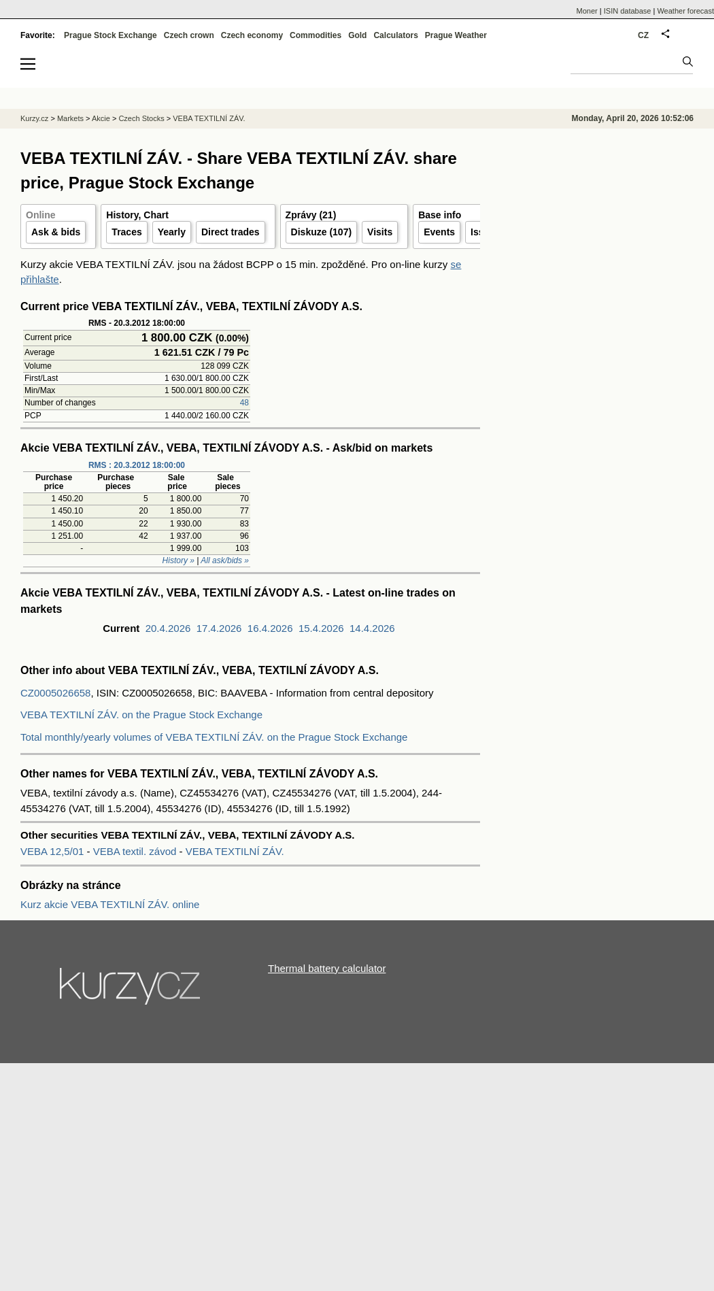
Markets (70, 118)
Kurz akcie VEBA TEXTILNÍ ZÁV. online (109, 904)
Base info (439, 214)
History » (178, 560)
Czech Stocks (141, 118)
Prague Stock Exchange (110, 35)
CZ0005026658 (55, 693)
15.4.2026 (321, 628)
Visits (379, 232)
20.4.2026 (168, 628)
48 (244, 402)
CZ (643, 35)
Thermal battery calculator (327, 968)
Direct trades (230, 232)
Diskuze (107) (321, 232)
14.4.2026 (372, 628)
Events (439, 232)
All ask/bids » (225, 560)
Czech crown (189, 35)
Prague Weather (456, 35)
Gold (357, 35)
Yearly (172, 232)
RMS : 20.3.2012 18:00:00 (136, 465)
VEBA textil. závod (135, 851)
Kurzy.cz (34, 118)
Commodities (315, 35)
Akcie (101, 118)
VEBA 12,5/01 (53, 851)
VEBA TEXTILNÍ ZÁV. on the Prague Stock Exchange (141, 714)
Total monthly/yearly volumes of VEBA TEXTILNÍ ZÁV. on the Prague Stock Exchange (213, 737)
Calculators (395, 35)
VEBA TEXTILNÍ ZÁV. (235, 851)
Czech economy (252, 35)
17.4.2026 (219, 628)
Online (41, 214)
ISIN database (627, 11)
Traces (126, 232)
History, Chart (137, 214)
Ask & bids (55, 232)
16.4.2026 (270, 628)
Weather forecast (685, 11)
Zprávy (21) (311, 214)
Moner (587, 11)
